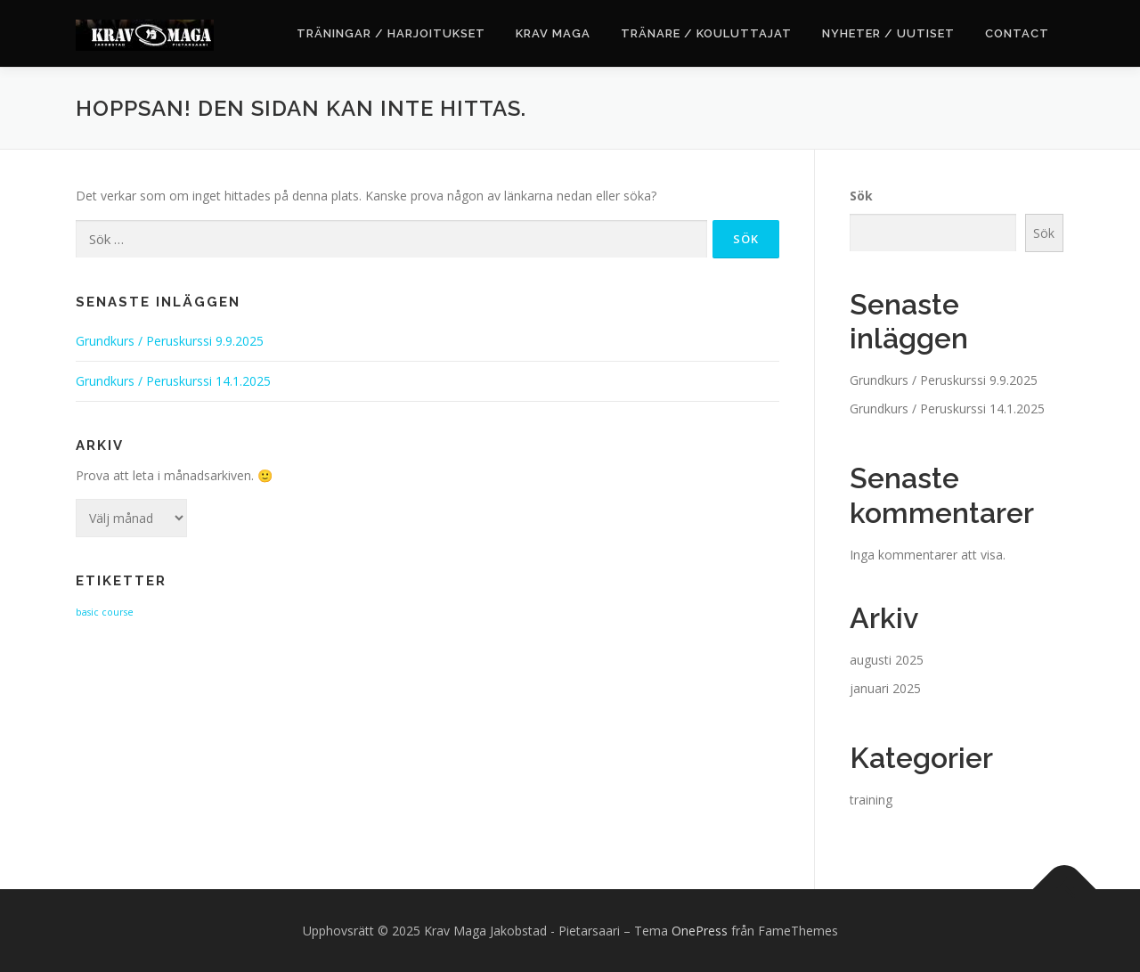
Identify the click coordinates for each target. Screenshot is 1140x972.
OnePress (700, 930)
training (871, 799)
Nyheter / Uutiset (888, 33)
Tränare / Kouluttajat (706, 33)
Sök (861, 195)
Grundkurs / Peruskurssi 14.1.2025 (173, 380)
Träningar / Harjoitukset (391, 33)
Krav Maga (553, 33)
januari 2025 (885, 688)
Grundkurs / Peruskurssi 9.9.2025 (170, 340)
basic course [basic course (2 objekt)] (105, 612)
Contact (1017, 33)
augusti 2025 (887, 659)
